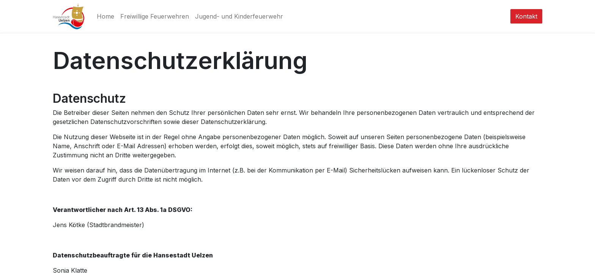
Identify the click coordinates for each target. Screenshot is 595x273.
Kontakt (526, 16)
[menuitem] (105, 16)
